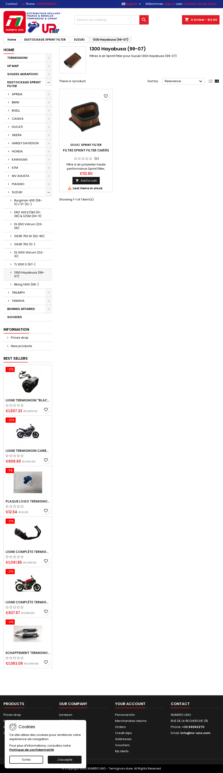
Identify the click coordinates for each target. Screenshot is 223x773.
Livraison (65, 715)
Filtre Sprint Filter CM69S (86, 150)
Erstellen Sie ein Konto (199, 4)
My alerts (122, 751)
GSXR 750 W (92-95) (29, 236)
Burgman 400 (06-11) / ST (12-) (28, 202)
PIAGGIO (18, 184)
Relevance (184, 81)
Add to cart (86, 181)
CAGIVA (18, 118)
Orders (120, 727)
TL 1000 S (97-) (24, 264)
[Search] (111, 20)
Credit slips (123, 733)
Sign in (170, 4)
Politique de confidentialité (31, 750)
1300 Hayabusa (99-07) (29, 274)
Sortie (26, 759)
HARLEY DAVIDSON (25, 143)
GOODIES (14, 317)
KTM (15, 167)
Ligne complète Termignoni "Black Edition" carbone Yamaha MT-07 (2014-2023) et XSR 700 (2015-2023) (28, 552)
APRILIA (17, 94)
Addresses (123, 739)
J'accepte (64, 759)
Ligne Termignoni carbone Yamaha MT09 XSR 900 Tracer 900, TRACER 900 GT (28, 451)
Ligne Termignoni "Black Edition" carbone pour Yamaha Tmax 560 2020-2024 (28, 400)
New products (21, 346)
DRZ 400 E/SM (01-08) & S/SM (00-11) (27, 214)
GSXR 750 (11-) (24, 244)
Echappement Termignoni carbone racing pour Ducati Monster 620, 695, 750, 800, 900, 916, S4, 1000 (28, 653)
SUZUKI (17, 192)
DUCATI (17, 127)
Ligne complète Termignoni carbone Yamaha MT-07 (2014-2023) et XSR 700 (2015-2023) (28, 602)
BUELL (16, 110)
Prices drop (19, 337)
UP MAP (13, 66)
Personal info (125, 715)
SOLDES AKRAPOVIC (22, 74)
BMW (15, 102)
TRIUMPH (18, 292)
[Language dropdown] (132, 4)
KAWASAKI (19, 159)
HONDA (17, 151)
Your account (130, 703)
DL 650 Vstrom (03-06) (28, 226)
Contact (11, 4)
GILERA (17, 135)
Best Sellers (15, 358)
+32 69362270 (46, 4)
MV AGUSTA (20, 176)
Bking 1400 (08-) (26, 284)
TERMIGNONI (17, 58)
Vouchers (122, 745)
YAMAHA (18, 301)
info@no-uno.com (195, 733)
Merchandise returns (131, 721)
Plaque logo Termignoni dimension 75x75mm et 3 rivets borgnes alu (28, 501)
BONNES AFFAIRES (21, 309)
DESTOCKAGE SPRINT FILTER (24, 84)
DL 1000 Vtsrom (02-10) (29, 254)
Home (8, 50)
